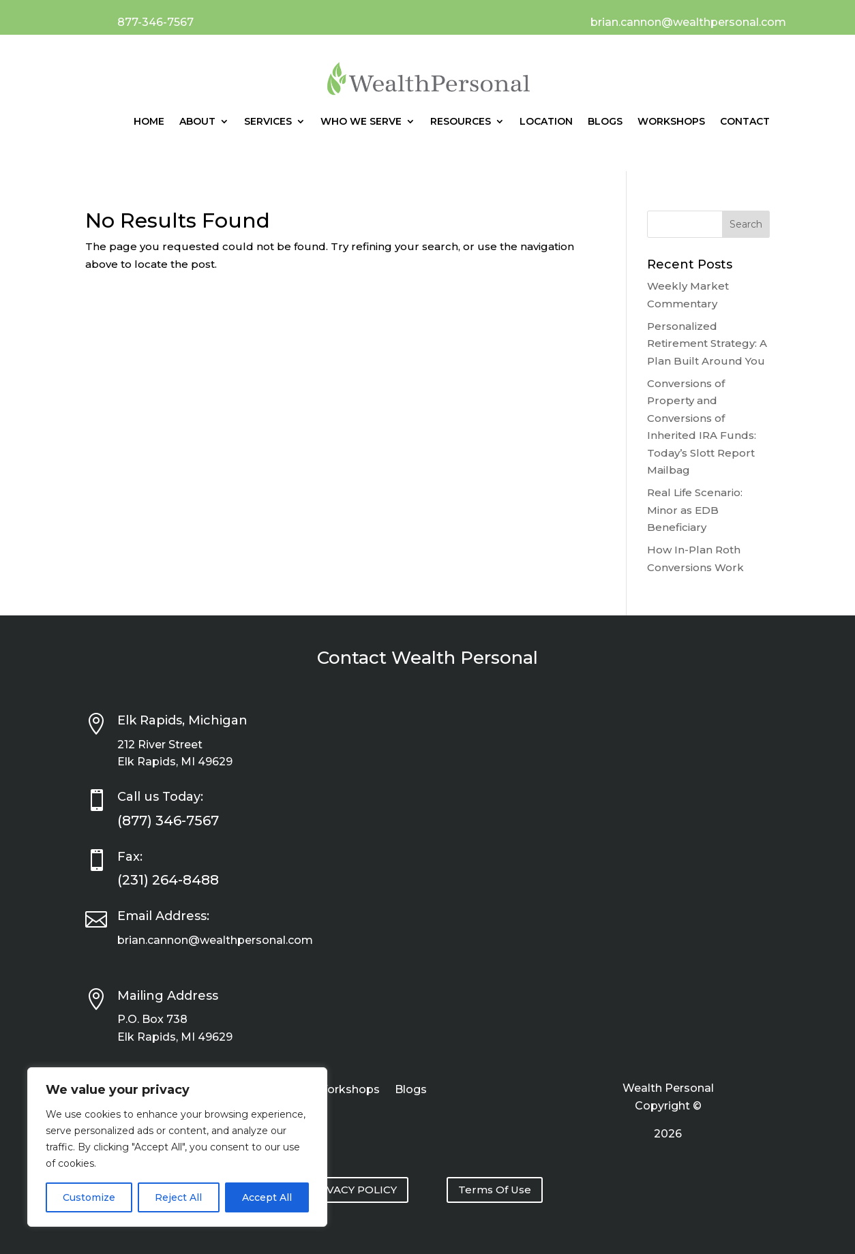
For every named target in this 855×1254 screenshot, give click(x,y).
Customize (89, 1197)
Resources (460, 121)
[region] (177, 1147)
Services (268, 121)
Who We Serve (361, 121)
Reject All (178, 1197)
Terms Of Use (494, 1189)
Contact (745, 121)
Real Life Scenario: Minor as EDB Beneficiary (694, 510)
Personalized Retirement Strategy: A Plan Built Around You (707, 343)
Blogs (605, 121)
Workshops (671, 121)
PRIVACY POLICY (352, 1189)
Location (546, 121)
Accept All (267, 1197)
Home (149, 121)
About (197, 121)
